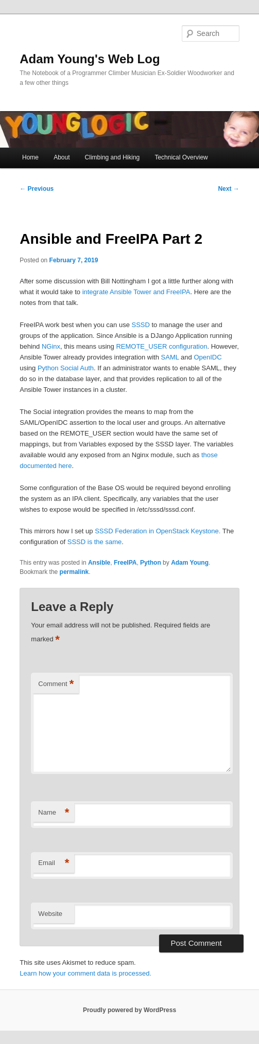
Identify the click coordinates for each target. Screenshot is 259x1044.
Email (53, 863)
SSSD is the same (94, 542)
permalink (74, 571)
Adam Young (190, 562)
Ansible (99, 562)
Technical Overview (181, 157)
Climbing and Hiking (112, 157)
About (62, 157)
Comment (56, 684)
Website (50, 913)
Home (30, 157)
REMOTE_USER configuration (161, 346)
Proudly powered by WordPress (129, 1010)
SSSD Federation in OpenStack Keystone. (157, 531)
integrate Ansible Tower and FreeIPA (135, 292)
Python (150, 562)
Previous (37, 188)
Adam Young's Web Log (90, 59)
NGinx (51, 346)
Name (53, 812)
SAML (170, 357)
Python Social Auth (66, 368)
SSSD (140, 325)
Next (228, 188)
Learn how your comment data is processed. (85, 973)
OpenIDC (207, 357)
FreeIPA (125, 562)
